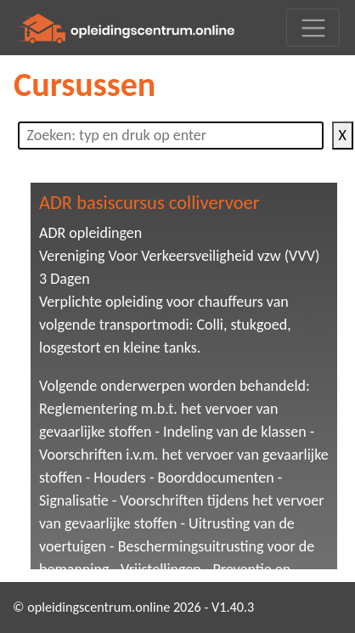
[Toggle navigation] (313, 27)
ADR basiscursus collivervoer (149, 202)
